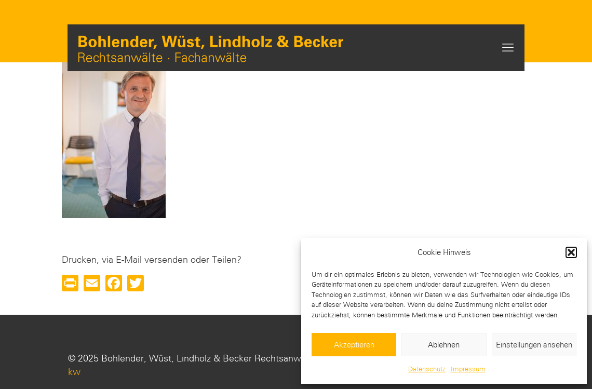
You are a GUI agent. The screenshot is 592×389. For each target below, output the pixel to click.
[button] (571, 252)
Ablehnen (444, 345)
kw (74, 372)
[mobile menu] (508, 48)
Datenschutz (427, 369)
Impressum (468, 369)
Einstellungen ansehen (534, 345)
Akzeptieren (354, 345)
